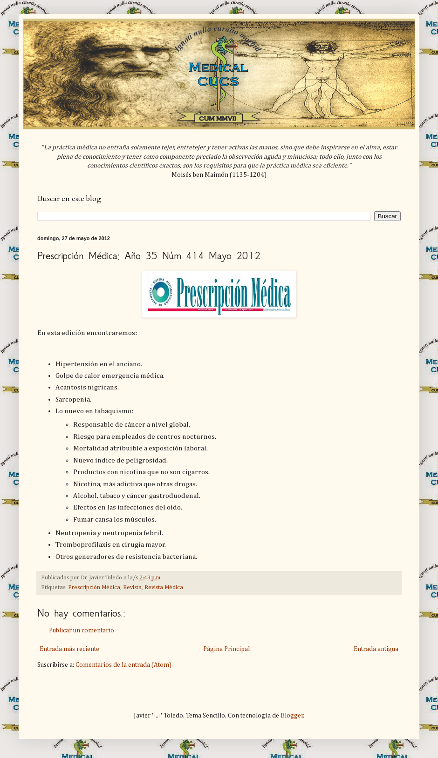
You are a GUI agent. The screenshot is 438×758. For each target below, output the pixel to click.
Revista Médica (163, 587)
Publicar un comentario (81, 630)
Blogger (292, 715)
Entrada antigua (376, 649)
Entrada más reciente (69, 649)
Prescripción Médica (94, 587)
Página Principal (226, 649)
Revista (132, 587)
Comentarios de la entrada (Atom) (123, 665)
